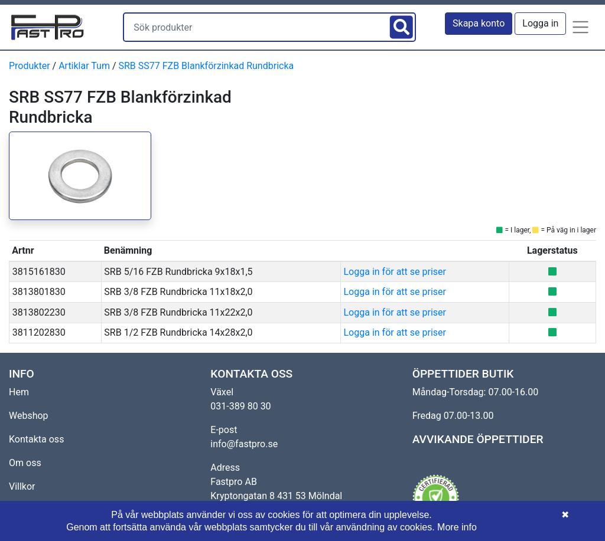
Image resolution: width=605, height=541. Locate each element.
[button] (581, 27)
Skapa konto (479, 23)
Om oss (25, 462)
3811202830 (39, 332)
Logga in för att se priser (395, 271)
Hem (19, 392)
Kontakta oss (36, 439)
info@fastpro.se (244, 444)
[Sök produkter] (255, 27)
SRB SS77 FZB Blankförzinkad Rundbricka (206, 65)
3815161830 (39, 271)
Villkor (22, 486)
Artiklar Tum (84, 65)
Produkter (29, 65)
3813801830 (39, 291)
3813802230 (39, 312)
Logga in (540, 23)
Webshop (28, 415)
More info (457, 527)
